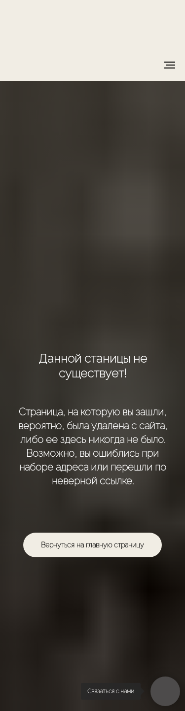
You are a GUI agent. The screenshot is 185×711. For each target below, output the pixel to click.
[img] (93, 24)
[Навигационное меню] (169, 65)
